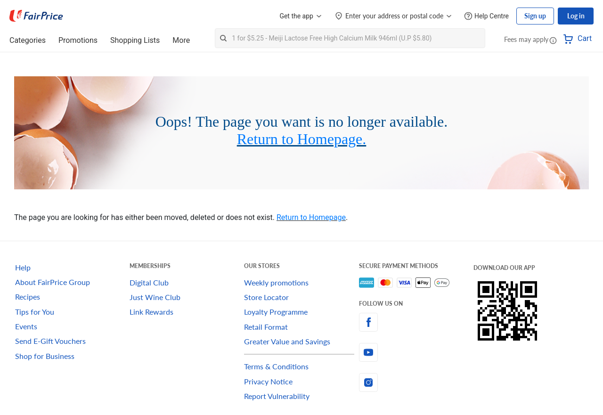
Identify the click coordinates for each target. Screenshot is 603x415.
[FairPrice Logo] (36, 16)
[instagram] (416, 382)
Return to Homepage (311, 217)
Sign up (535, 16)
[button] (553, 40)
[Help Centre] (486, 16)
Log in (576, 16)
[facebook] (416, 322)
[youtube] (416, 352)
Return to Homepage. (302, 138)
